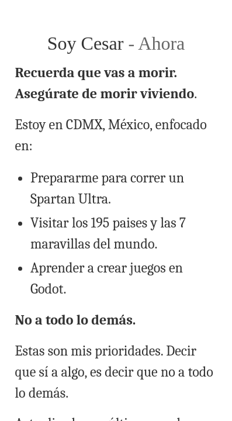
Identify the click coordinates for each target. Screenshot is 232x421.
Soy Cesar (88, 43)
